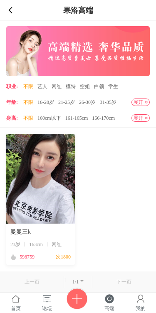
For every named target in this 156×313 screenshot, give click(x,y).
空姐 (85, 86)
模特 (71, 86)
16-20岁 (45, 102)
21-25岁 (66, 102)
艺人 (42, 86)
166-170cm (103, 118)
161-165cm (76, 118)
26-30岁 (87, 102)
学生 (113, 86)
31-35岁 (108, 102)
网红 (57, 86)
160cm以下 (49, 118)
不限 (28, 86)
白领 (99, 86)
